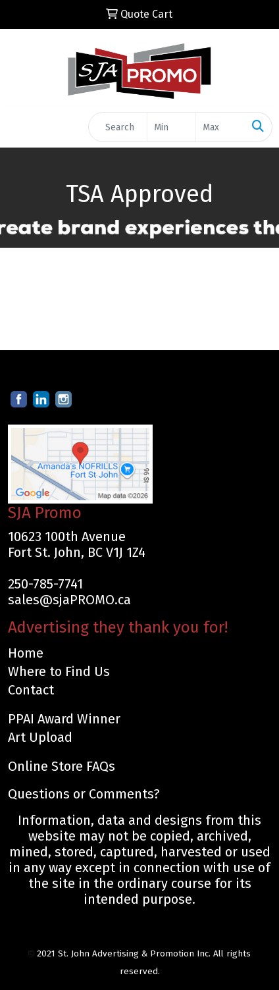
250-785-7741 (45, 584)
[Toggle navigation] (20, 127)
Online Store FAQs (61, 766)
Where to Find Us (59, 671)
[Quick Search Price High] (220, 127)
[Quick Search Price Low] (171, 127)
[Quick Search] (117, 127)
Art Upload (40, 737)
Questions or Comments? (84, 794)
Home (25, 653)
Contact (31, 690)
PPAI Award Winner (64, 719)
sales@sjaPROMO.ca (69, 600)
